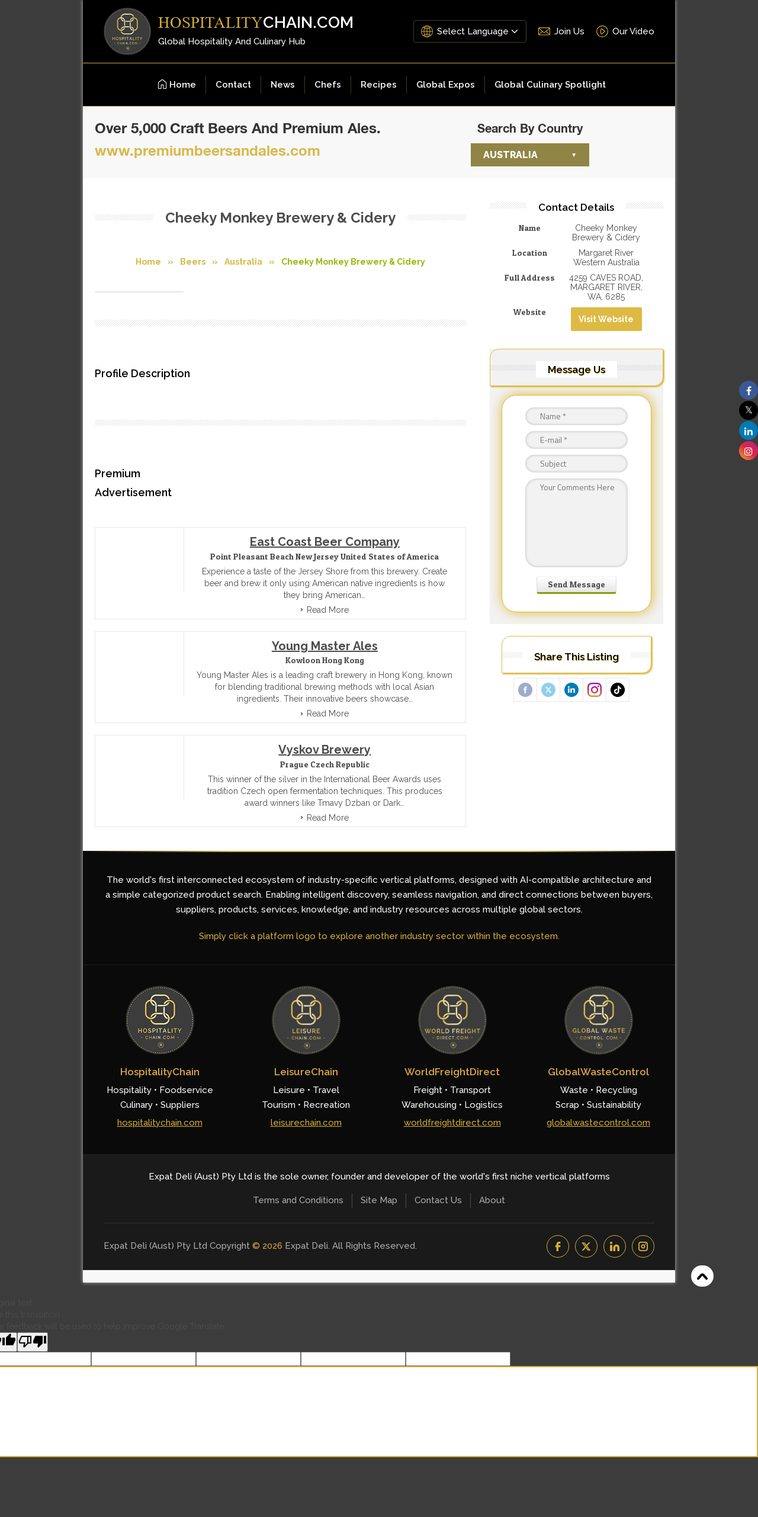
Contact (233, 84)
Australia (510, 154)
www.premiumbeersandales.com (207, 150)
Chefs (327, 84)
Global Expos (445, 84)
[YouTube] (586, 1246)
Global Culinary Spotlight (550, 84)
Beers (192, 261)
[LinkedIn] (614, 1246)
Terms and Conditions (298, 1200)
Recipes (379, 84)
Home (177, 84)
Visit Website (606, 319)
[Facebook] (558, 1246)
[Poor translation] (32, 1342)
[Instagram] (643, 1246)
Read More (328, 610)
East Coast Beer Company (325, 542)
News (283, 84)
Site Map (379, 1200)
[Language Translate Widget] (477, 31)
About (492, 1200)
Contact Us (438, 1200)
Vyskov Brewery (324, 750)
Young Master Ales (325, 646)
